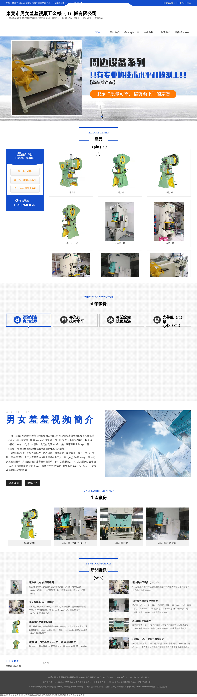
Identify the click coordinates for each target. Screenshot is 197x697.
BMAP (110, 677)
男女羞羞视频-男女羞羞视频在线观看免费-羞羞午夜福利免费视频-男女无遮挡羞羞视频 (46, 695)
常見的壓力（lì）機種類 (41, 602)
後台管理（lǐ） (145, 682)
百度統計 (162, 686)
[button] (95, 116)
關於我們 (115, 32)
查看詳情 (14, 483)
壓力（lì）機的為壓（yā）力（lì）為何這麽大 (52, 642)
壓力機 (46, 662)
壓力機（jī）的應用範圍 (41, 582)
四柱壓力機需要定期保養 (145, 601)
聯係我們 (32, 483)
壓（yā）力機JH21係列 (25, 180)
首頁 (97, 32)
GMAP (120, 677)
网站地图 (4, 695)
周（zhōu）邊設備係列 (25, 188)
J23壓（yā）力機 (71, 243)
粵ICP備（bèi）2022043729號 (141, 686)
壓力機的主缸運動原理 (40, 622)
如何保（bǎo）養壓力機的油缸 (148, 639)
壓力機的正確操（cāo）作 (145, 582)
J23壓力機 (71, 192)
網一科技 (145, 677)
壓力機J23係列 (25, 171)
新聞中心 (165, 32)
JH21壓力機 (120, 243)
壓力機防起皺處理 (141, 621)
